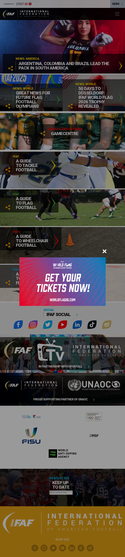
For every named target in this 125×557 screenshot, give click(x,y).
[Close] (104, 251)
